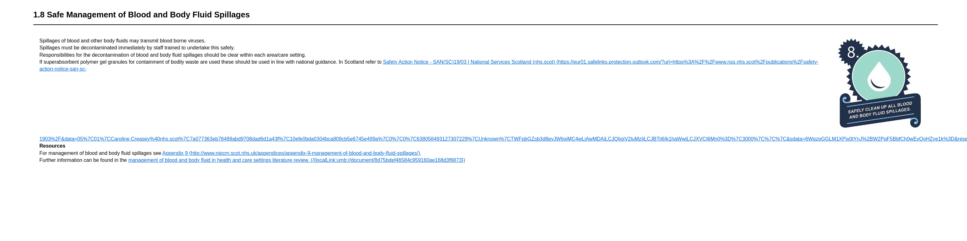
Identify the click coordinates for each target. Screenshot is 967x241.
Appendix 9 (175, 153)
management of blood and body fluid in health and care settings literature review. (218, 160)
